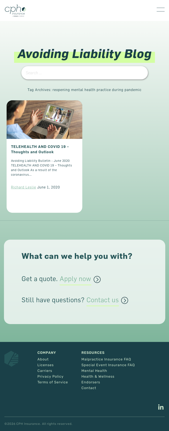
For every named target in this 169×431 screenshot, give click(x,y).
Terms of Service (52, 382)
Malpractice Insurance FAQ (106, 359)
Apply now (75, 279)
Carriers (44, 371)
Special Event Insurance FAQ (108, 365)
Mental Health (94, 371)
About (43, 359)
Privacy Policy (50, 376)
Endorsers (90, 382)
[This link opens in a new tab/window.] (161, 407)
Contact (88, 388)
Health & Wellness (97, 376)
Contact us (102, 300)
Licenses (45, 365)
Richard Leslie (23, 187)
